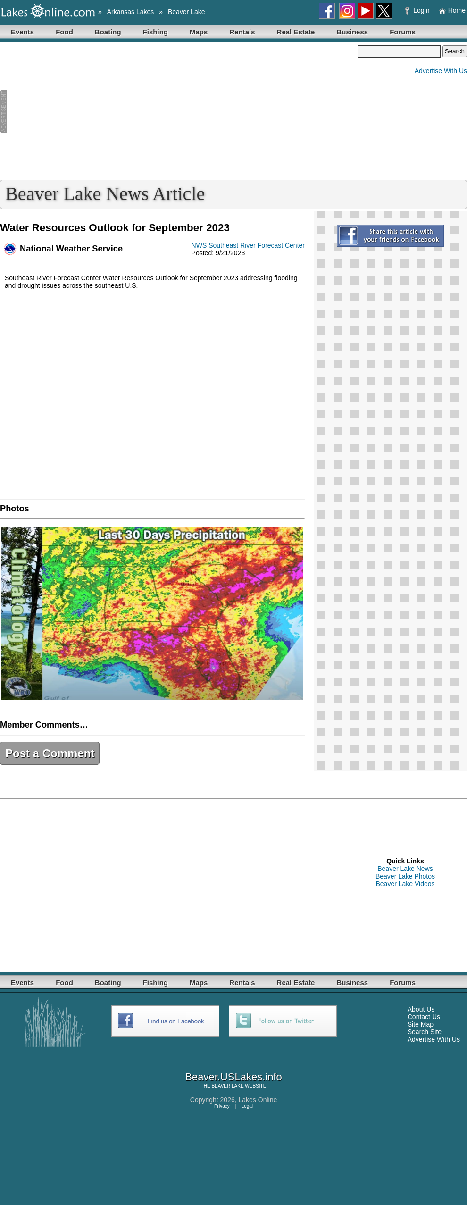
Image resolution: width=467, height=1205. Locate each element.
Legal (247, 1106)
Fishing (155, 32)
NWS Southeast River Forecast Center (248, 245)
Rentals (242, 32)
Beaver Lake (186, 12)
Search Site (425, 1032)
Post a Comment (49, 753)
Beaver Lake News (405, 868)
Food (64, 32)
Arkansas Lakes (130, 12)
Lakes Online (258, 1100)
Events (22, 32)
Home (452, 10)
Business (352, 32)
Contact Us (424, 1017)
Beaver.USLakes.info (233, 1077)
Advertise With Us (441, 71)
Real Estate (296, 32)
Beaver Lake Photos (405, 876)
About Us (421, 1009)
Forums (403, 32)
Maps (199, 32)
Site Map (421, 1024)
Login (418, 10)
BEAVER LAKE (227, 1085)
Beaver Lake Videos (404, 883)
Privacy (222, 1106)
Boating (108, 32)
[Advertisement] (178, 111)
